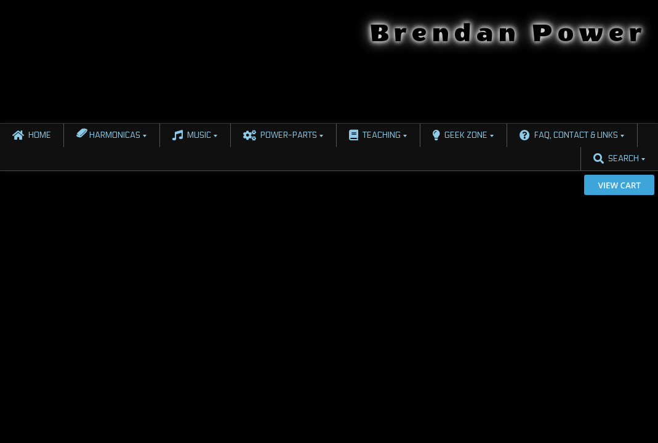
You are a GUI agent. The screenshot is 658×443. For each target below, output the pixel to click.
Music (191, 135)
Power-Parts (280, 135)
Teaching (375, 135)
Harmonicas (108, 133)
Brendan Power (508, 33)
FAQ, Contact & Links (569, 135)
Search (616, 159)
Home (31, 135)
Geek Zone (460, 135)
